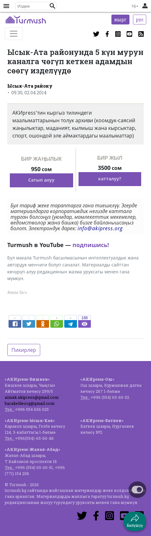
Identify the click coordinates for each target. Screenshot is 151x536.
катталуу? (109, 179)
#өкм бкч (17, 292)
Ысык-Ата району (30, 86)
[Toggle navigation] (13, 33)
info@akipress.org (100, 228)
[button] (52, 6)
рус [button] (139, 20)
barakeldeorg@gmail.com (29, 403)
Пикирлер (23, 349)
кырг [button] (120, 20)
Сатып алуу (41, 180)
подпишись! (90, 245)
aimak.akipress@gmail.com (32, 397)
